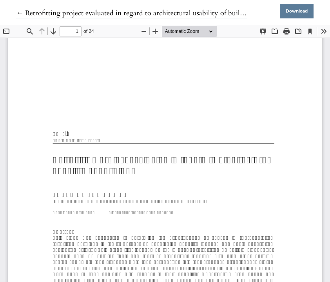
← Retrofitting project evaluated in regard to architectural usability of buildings (136, 13)
